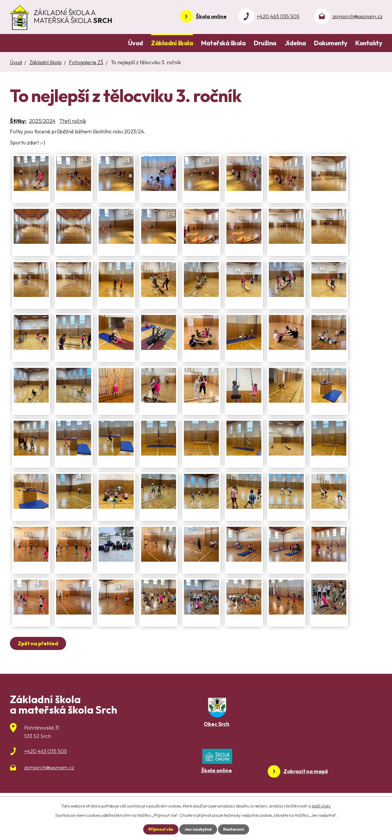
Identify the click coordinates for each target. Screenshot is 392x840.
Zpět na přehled (38, 643)
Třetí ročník (72, 121)
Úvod (135, 43)
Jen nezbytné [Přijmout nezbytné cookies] (198, 829)
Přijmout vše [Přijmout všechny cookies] (160, 829)
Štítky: (18, 121)
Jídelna (295, 43)
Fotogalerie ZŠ (86, 62)
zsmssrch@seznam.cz (357, 16)
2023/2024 (42, 121)
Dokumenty (330, 43)
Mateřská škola (223, 43)
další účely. (321, 806)
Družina (265, 43)
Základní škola (172, 43)
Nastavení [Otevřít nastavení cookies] (233, 829)
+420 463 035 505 (278, 16)
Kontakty (368, 43)
